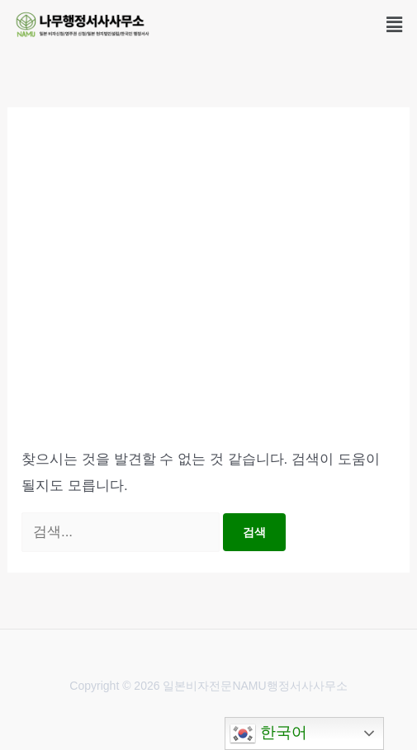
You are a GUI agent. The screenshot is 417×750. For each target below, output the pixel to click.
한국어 (268, 733)
